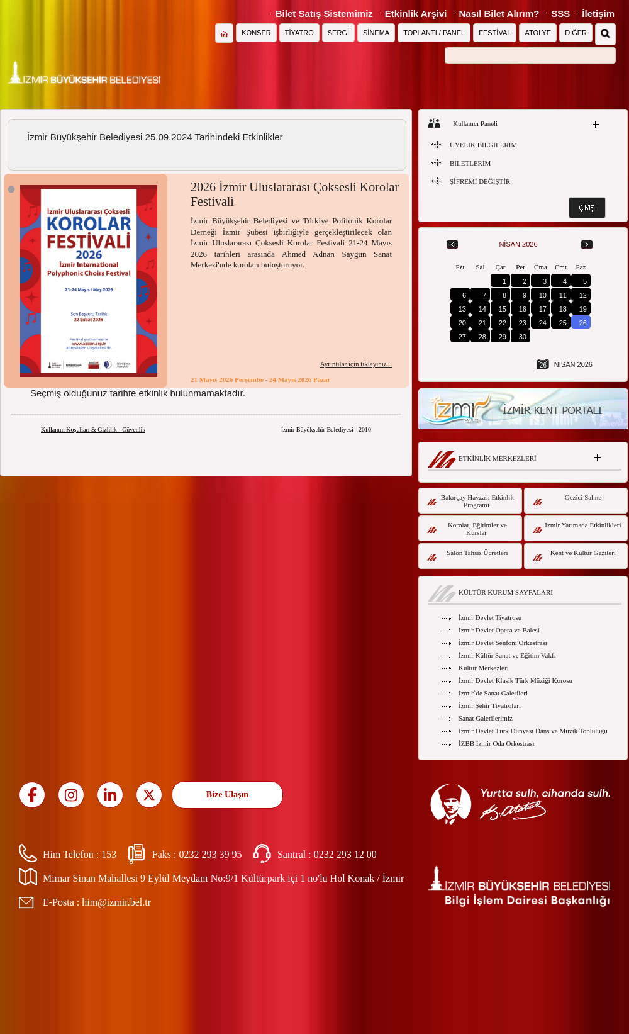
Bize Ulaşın (227, 794)
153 (108, 854)
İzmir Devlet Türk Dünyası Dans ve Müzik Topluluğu (533, 730)
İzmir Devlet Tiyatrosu (490, 617)
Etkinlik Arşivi (416, 13)
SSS (560, 13)
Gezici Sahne (567, 499)
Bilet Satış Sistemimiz (324, 13)
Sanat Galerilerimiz (486, 718)
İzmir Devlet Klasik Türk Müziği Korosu (515, 680)
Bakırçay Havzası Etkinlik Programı (470, 501)
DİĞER (576, 33)
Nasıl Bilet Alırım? (499, 13)
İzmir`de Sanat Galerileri (493, 693)
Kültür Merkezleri (484, 668)
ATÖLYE (538, 33)
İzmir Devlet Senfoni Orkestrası (503, 642)
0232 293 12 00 (345, 854)
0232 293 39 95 (210, 854)
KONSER (256, 33)
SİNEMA (376, 33)
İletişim (598, 13)
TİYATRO (299, 33)
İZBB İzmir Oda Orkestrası (497, 743)
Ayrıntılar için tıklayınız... (356, 364)
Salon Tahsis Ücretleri (467, 555)
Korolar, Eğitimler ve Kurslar (467, 528)
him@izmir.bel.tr (116, 902)
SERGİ (338, 33)
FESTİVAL (495, 33)
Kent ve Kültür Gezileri (574, 555)
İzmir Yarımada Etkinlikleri (577, 527)
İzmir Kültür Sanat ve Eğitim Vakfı (507, 655)
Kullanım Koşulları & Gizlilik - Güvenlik (93, 429)
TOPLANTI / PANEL (434, 33)
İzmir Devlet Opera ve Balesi (499, 630)
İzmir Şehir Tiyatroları (490, 705)
